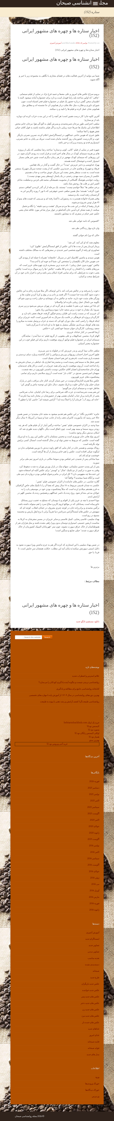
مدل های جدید (93, 1054)
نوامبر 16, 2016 (81, 43)
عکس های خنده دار (90, 1022)
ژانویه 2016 (94, 909)
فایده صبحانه (93, 1041)
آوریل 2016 (94, 890)
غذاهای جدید (93, 1028)
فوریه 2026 (94, 781)
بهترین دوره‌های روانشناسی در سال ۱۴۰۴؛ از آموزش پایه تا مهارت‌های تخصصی (64, 695)
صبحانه (96, 971)
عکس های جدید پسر (90, 996)
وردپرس (95, 1096)
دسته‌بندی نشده (92, 964)
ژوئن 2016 (94, 877)
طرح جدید (94, 977)
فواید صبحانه (93, 1048)
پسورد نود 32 (93, 729)
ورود (97, 1077)
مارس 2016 (94, 897)
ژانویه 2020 (94, 832)
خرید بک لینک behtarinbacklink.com (81, 722)
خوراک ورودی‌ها (92, 1083)
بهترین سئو (94, 740)
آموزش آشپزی (55, 43)
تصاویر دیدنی (93, 951)
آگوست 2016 (93, 865)
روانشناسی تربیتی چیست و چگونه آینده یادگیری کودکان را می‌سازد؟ (69, 682)
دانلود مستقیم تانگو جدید (87, 621)
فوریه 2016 (94, 903)
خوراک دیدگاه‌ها (92, 1090)
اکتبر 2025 (94, 800)
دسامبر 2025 (93, 788)
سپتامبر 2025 (93, 807)
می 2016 (95, 884)
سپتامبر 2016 (93, 858)
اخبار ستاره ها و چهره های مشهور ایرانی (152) (60, 33)
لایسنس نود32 (93, 726)
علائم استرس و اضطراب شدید (85, 676)
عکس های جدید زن (90, 1009)
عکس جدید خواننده (90, 990)
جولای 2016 (94, 871)
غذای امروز (94, 1035)
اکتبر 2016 (94, 852)
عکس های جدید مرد (90, 1016)
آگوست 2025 (93, 813)
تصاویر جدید (94, 945)
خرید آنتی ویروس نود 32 (57, 744)
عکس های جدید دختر (90, 1003)
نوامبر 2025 (94, 794)
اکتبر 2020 (94, 820)
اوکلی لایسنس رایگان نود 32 (87, 733)
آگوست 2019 (93, 839)
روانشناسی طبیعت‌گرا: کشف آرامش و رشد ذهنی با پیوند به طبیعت (69, 701)
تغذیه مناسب (93, 958)
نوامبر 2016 (94, 845)
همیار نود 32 (94, 736)
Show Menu (95, 3)
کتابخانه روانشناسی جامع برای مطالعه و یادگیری (77, 689)
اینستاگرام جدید (92, 939)
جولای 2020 (94, 826)
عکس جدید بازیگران (90, 984)
